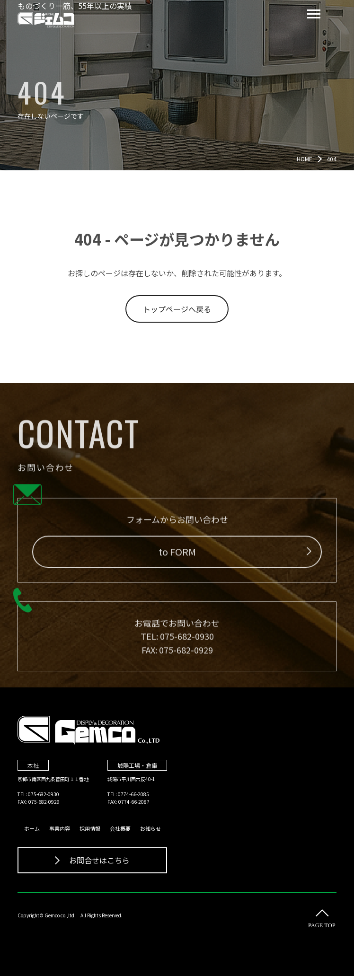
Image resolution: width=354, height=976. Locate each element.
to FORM (235, 555)
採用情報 (90, 828)
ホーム (32, 828)
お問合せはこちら (92, 860)
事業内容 (59, 828)
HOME (304, 159)
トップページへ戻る (177, 309)
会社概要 (120, 828)
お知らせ (150, 828)
